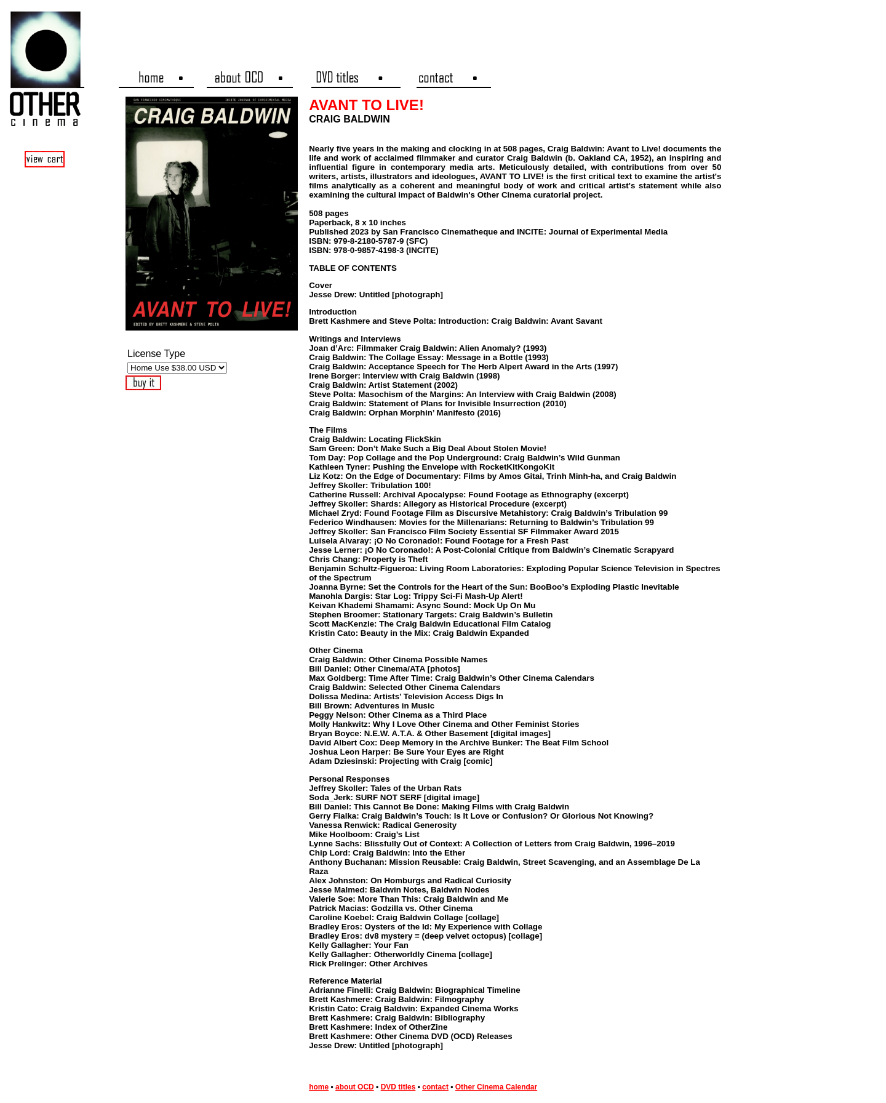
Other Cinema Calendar (496, 1087)
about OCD (354, 1087)
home (319, 1087)
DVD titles (398, 1087)
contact (435, 1087)
